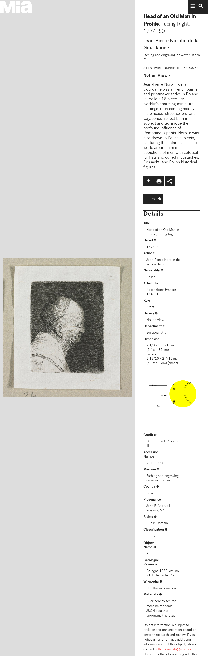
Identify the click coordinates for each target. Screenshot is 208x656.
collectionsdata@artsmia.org (175, 649)
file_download (148, 181)
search (201, 6)
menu (193, 6)
